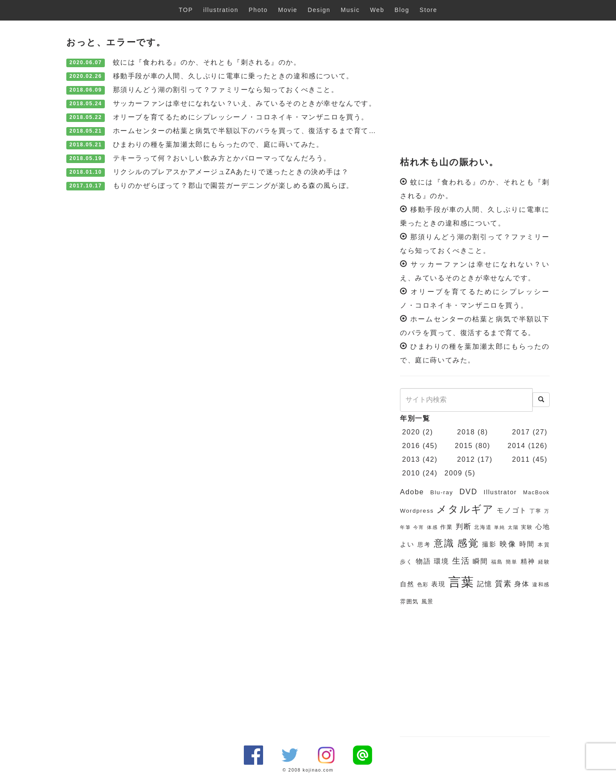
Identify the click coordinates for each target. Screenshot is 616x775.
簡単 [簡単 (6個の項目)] (512, 562)
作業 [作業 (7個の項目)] (446, 527)
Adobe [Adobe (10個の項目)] (412, 492)
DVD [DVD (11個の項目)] (468, 491)
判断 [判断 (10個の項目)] (463, 527)
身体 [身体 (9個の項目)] (521, 584)
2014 (517, 445)
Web (377, 9)
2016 (411, 445)
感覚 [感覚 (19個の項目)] (468, 543)
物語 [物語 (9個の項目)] (423, 561)
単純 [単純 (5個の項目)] (499, 527)
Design (319, 9)
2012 (466, 459)
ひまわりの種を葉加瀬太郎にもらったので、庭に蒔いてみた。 (218, 144)
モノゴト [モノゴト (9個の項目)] (512, 510)
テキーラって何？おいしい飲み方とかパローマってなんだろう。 (222, 158)
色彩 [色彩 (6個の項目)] (423, 585)
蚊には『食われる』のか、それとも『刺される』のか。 (207, 62)
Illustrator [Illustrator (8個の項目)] (500, 492)
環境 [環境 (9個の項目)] (441, 561)
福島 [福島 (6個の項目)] (497, 562)
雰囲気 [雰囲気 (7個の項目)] (409, 601)
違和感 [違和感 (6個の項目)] (541, 585)
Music (350, 9)
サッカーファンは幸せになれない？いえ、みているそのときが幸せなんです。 (244, 103)
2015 (464, 445)
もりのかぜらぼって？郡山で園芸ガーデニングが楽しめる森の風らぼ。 (233, 185)
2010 (411, 473)
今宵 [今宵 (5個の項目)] (418, 527)
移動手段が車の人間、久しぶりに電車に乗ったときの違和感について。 (233, 76)
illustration (220, 9)
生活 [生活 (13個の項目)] (461, 560)
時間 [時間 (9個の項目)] (527, 544)
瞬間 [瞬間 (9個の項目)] (480, 561)
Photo (258, 9)
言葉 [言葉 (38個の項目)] (461, 582)
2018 (466, 432)
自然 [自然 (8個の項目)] (407, 584)
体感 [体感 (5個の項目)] (432, 527)
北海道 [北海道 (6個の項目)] (483, 527)
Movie (287, 9)
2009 (453, 473)
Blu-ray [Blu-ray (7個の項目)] (441, 492)
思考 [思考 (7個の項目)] (424, 544)
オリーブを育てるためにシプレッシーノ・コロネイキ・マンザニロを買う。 (241, 117)
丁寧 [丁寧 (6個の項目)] (536, 511)
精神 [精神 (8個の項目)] (528, 561)
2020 (411, 432)
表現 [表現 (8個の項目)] (438, 584)
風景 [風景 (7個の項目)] (427, 601)
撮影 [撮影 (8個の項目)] (489, 544)
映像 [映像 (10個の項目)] (508, 544)
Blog (401, 9)
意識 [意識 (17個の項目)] (444, 543)
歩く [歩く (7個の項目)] (406, 561)
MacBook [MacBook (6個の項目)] (536, 493)
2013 (411, 459)
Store (428, 9)
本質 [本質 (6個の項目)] (544, 545)
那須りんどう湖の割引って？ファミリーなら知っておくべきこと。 (226, 89)
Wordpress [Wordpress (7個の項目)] (417, 511)
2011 (521, 459)
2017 (521, 432)
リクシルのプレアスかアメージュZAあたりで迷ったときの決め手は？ (231, 171)
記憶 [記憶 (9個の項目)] (484, 584)
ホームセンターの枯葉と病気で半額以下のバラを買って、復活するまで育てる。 (248, 130)
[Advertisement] (475, 89)
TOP (186, 9)
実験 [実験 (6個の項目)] (527, 527)
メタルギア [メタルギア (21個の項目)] (465, 509)
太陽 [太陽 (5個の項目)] (513, 527)
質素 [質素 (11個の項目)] (503, 583)
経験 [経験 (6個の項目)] (544, 562)
